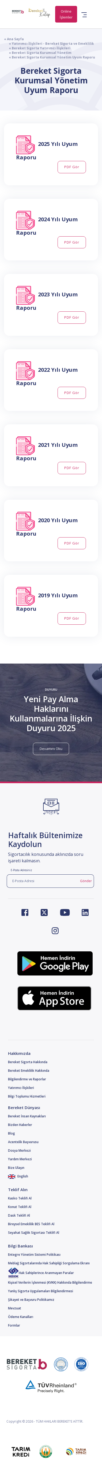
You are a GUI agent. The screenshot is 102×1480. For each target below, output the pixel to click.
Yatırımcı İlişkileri (21, 1087)
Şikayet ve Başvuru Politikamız (31, 1299)
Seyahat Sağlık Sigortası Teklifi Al (33, 1232)
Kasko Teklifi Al (20, 1198)
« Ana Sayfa (14, 39)
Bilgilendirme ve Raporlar (27, 1079)
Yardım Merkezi (20, 1159)
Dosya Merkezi (19, 1150)
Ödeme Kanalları (20, 1317)
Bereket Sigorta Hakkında (27, 1062)
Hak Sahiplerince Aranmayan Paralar (41, 1273)
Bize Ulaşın (16, 1167)
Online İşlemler (66, 14)
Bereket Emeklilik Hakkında (28, 1070)
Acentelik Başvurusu (23, 1142)
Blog (11, 1133)
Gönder (86, 881)
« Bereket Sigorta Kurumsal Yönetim (37, 52)
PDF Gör (71, 166)
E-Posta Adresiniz (21, 870)
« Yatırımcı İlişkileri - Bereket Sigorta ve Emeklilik (49, 43)
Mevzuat (14, 1308)
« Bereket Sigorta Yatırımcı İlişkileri (37, 48)
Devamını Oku (51, 748)
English (18, 1176)
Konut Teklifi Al (19, 1207)
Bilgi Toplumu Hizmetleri (27, 1096)
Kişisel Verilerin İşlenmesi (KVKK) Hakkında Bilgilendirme (50, 1282)
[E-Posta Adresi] (42, 881)
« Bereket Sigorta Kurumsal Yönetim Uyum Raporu (49, 57)
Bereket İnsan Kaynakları (27, 1116)
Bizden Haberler (20, 1124)
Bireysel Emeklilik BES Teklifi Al (31, 1224)
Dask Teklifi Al (19, 1215)
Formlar (14, 1325)
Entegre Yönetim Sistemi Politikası (34, 1254)
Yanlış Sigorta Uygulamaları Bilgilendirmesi (40, 1291)
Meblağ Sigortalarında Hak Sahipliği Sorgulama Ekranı (49, 1263)
